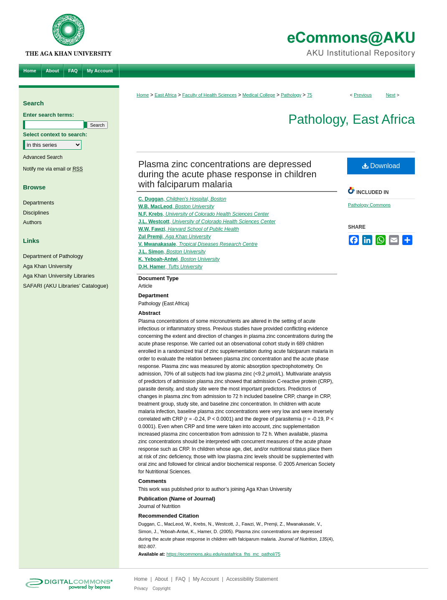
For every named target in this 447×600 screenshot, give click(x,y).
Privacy (141, 588)
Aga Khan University (47, 266)
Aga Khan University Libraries (58, 276)
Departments (38, 202)
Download (381, 165)
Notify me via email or (53, 169)
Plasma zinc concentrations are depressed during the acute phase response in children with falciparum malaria (227, 174)
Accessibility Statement (252, 579)
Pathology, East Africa (351, 119)
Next (391, 94)
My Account (206, 579)
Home (143, 94)
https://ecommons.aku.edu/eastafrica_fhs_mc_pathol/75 (223, 554)
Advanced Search (43, 157)
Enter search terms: (48, 115)
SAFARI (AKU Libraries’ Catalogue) (65, 286)
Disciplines (36, 212)
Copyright (161, 588)
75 (309, 94)
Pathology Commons (369, 204)
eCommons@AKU (273, 32)
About (161, 579)
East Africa (166, 94)
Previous (363, 94)
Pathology (291, 94)
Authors (32, 222)
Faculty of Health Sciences (209, 94)
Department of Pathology (53, 256)
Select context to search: (55, 134)
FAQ (180, 579)
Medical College (258, 94)
